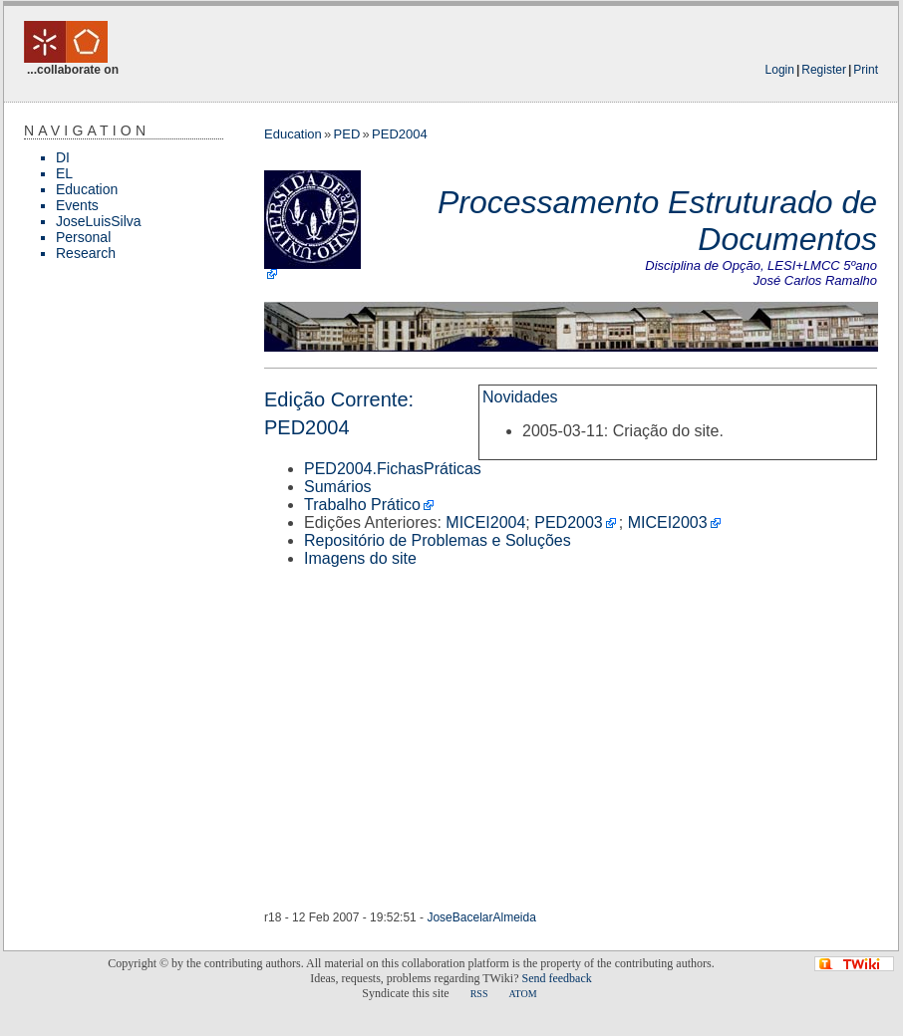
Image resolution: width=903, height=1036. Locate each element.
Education (87, 189)
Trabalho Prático (362, 504)
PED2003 (568, 522)
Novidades (520, 396)
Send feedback (556, 978)
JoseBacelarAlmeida (481, 917)
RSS (479, 993)
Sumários (338, 486)
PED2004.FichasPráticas (392, 468)
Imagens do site (360, 558)
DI (63, 157)
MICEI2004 (485, 522)
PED (347, 134)
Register (823, 70)
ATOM (522, 993)
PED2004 (400, 134)
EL (64, 173)
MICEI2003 (668, 522)
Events (77, 205)
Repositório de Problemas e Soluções (437, 540)
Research (86, 253)
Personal (83, 237)
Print (865, 70)
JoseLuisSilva (99, 221)
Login (779, 70)
